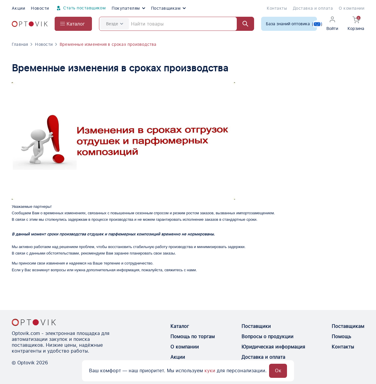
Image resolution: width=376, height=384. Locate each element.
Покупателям (128, 8)
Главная (20, 44)
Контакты (277, 8)
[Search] (176, 24)
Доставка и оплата (313, 8)
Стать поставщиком (80, 8)
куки (209, 370)
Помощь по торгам (192, 336)
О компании (351, 8)
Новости (40, 8)
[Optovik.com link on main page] (30, 24)
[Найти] (242, 24)
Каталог (179, 326)
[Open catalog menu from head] (73, 24)
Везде (114, 23)
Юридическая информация (273, 347)
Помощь (341, 336)
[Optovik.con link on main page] (34, 322)
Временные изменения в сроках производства (108, 44)
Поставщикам (168, 8)
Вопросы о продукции (267, 336)
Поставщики (256, 326)
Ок (278, 370)
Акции (18, 8)
